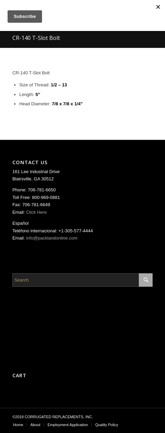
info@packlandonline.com (52, 238)
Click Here (36, 212)
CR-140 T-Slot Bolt (36, 38)
